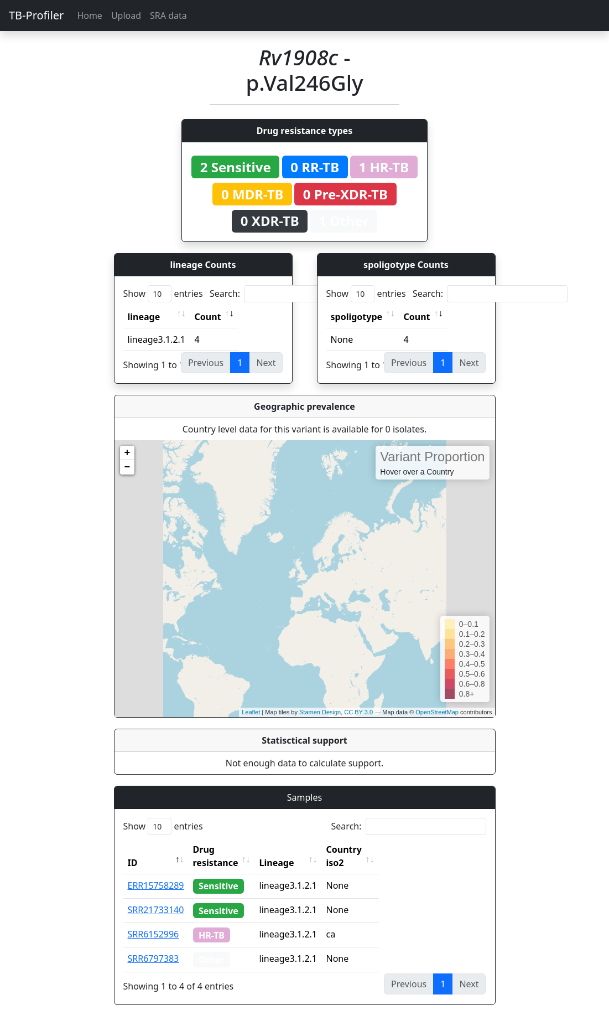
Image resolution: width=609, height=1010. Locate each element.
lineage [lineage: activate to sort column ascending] (144, 317)
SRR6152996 (153, 921)
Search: (287, 293)
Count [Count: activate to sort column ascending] (208, 317)
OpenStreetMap (437, 712)
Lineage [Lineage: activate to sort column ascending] (300, 849)
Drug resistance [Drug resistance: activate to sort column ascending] (228, 849)
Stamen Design (320, 712)
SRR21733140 (156, 896)
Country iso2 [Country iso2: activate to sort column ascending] (377, 849)
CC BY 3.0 (358, 712)
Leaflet (251, 712)
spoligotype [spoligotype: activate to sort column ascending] (357, 317)
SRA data (168, 15)
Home (89, 15)
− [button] (127, 467)
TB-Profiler (36, 15)
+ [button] (127, 453)
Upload (126, 15)
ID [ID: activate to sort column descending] (133, 849)
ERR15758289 (156, 872)
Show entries (163, 293)
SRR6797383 (153, 945)
